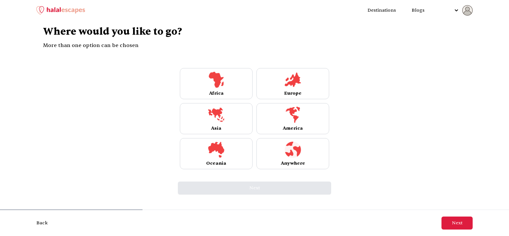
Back (42, 223)
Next (254, 188)
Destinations (381, 10)
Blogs (418, 10)
